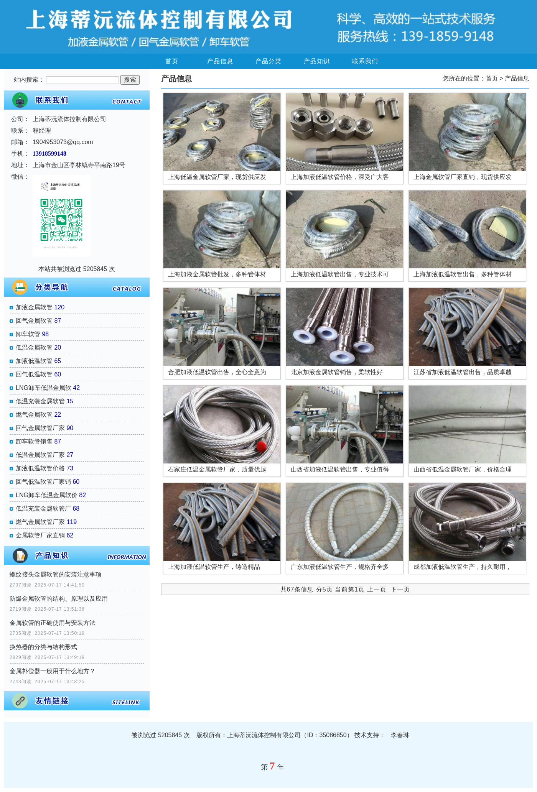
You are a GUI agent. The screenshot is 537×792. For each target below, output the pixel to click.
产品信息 (220, 61)
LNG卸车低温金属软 (43, 387)
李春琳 (400, 735)
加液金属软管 (34, 307)
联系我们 (365, 61)
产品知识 (317, 61)
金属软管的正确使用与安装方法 (53, 622)
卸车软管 (28, 334)
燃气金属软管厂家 (40, 522)
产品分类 (268, 61)
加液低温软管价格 (40, 468)
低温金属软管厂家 (40, 455)
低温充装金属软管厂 (43, 508)
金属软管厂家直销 (40, 535)
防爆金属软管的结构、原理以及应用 (59, 598)
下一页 (400, 589)
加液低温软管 (34, 361)
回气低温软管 (34, 374)
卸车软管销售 (34, 441)
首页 (171, 61)
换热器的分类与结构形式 (43, 647)
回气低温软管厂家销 (43, 481)
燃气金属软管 (34, 414)
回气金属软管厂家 (40, 428)
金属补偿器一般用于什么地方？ (53, 671)
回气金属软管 (34, 320)
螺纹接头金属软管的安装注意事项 (56, 574)
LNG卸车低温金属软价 (46, 495)
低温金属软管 (34, 347)
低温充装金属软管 (40, 401)
